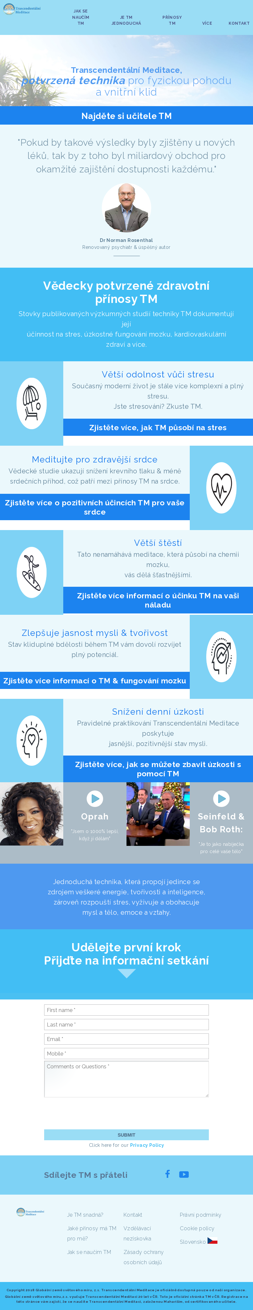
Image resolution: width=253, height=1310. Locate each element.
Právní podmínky (200, 1215)
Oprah (95, 816)
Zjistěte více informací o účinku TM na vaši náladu (158, 600)
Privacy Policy (147, 1145)
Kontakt (133, 1215)
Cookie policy (197, 1228)
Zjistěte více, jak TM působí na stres (158, 427)
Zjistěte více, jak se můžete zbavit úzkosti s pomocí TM (158, 769)
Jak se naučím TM (89, 1252)
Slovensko (193, 1242)
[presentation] (94, 1113)
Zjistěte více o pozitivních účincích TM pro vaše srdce (94, 507)
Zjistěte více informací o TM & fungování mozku (94, 680)
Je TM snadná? (85, 1215)
